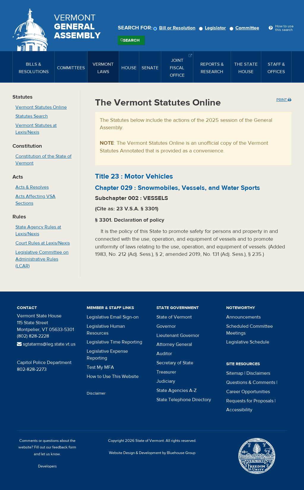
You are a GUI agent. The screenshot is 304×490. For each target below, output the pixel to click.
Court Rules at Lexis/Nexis (42, 243)
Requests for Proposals (249, 401)
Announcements (243, 317)
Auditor (164, 354)
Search (131, 40)
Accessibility (239, 410)
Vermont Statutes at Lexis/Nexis (36, 128)
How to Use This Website (113, 376)
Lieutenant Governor (177, 335)
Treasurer (166, 372)
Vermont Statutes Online (41, 107)
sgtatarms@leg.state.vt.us (46, 344)
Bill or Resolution (175, 28)
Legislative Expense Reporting (107, 354)
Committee (245, 28)
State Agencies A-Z (176, 390)
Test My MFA (100, 367)
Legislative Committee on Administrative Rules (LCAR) (42, 259)
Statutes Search (31, 116)
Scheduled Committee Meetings (249, 329)
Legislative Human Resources (106, 329)
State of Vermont (174, 317)
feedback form (64, 447)
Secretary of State (174, 363)
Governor (166, 326)
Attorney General (174, 344)
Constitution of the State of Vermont (43, 159)
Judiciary (165, 381)
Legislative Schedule (247, 342)
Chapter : (177, 188)
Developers (47, 466)
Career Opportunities (248, 392)
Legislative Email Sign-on (113, 317)
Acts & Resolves (32, 187)
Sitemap (234, 373)
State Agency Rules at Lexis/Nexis (38, 230)
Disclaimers (258, 373)
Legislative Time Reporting (114, 342)
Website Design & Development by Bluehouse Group (152, 452)
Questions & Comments (250, 382)
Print (283, 99)
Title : (134, 176)
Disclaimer (96, 393)
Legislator (213, 28)
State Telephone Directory (183, 400)
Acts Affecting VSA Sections (35, 199)
